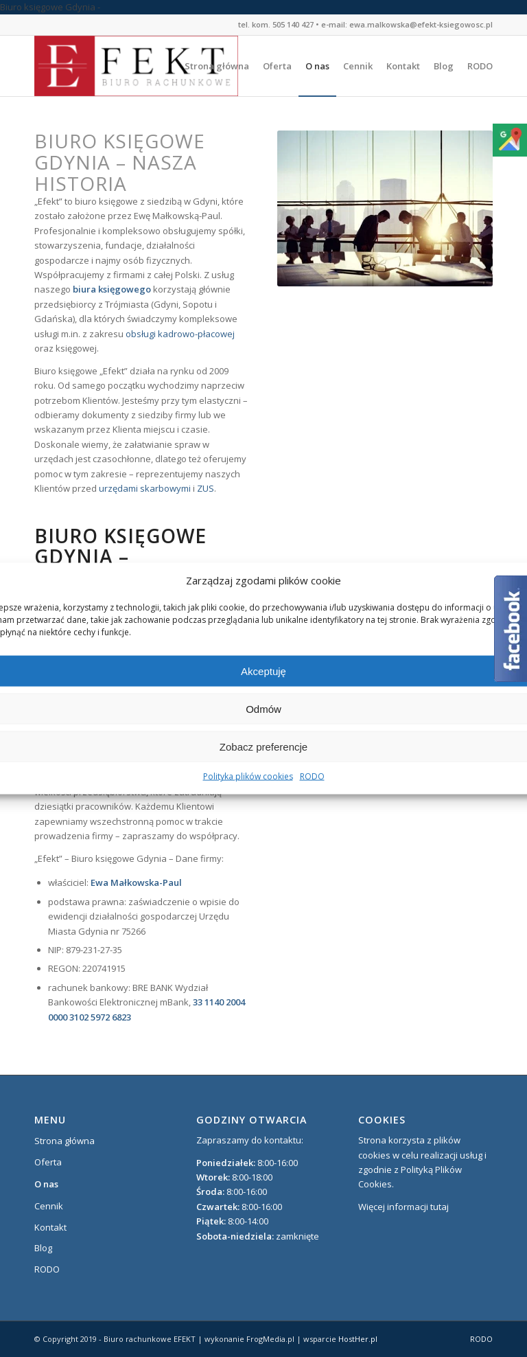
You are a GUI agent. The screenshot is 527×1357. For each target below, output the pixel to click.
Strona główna (64, 1140)
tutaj (439, 1206)
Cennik (48, 1206)
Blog (43, 1248)
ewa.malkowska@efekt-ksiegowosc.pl (421, 24)
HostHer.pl (357, 1339)
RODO (312, 776)
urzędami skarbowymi (145, 488)
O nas (46, 1184)
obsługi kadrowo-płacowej (180, 334)
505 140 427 (293, 24)
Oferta (48, 1162)
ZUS (205, 488)
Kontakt (50, 1227)
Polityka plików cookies (248, 776)
